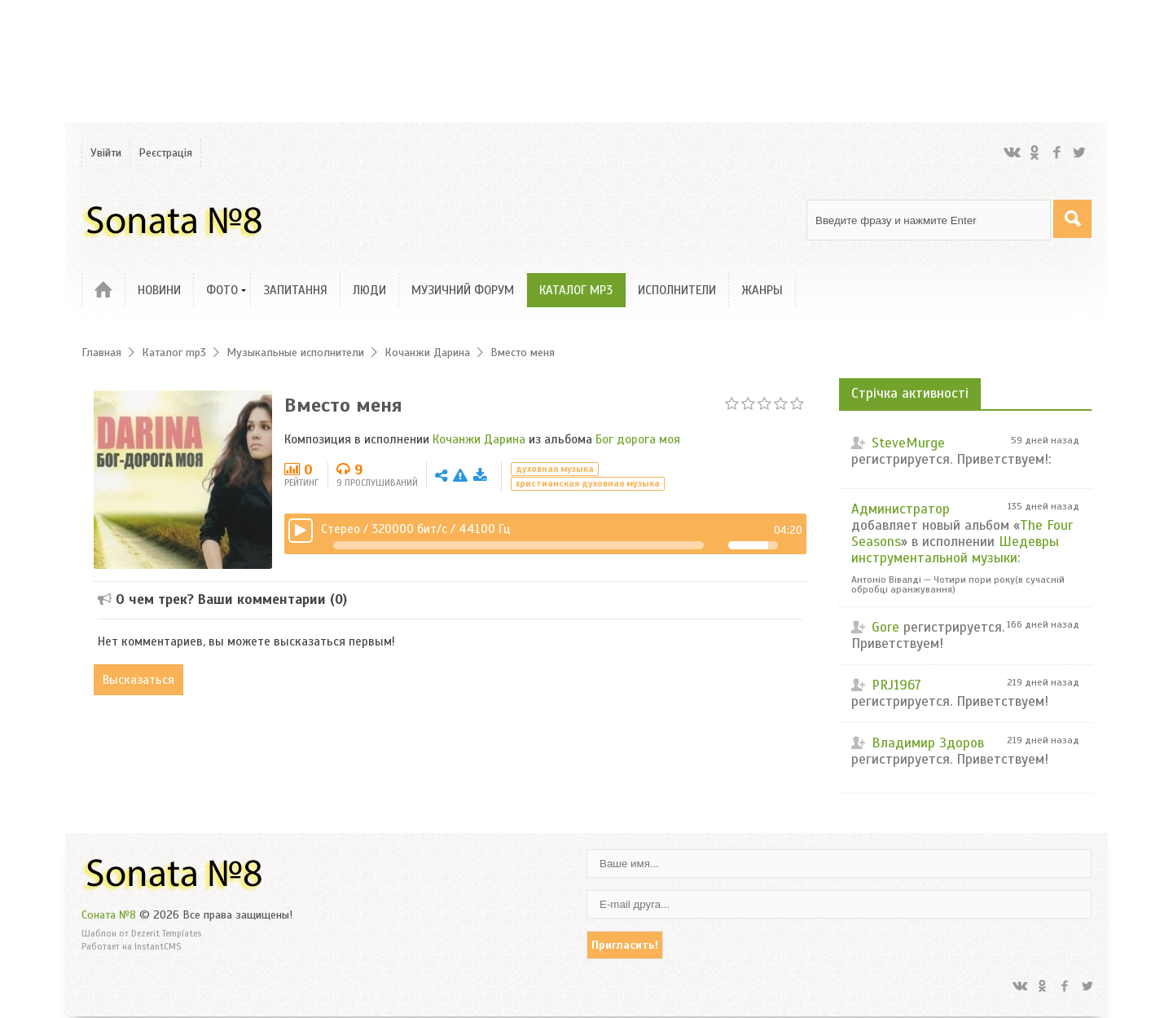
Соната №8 (108, 915)
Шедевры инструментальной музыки (955, 549)
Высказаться (140, 680)
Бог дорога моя (637, 439)
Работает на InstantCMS (131, 946)
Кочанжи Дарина (479, 439)
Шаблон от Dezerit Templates (141, 933)
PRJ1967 (896, 685)
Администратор (900, 509)
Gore (885, 627)
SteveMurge (908, 443)
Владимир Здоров (928, 742)
